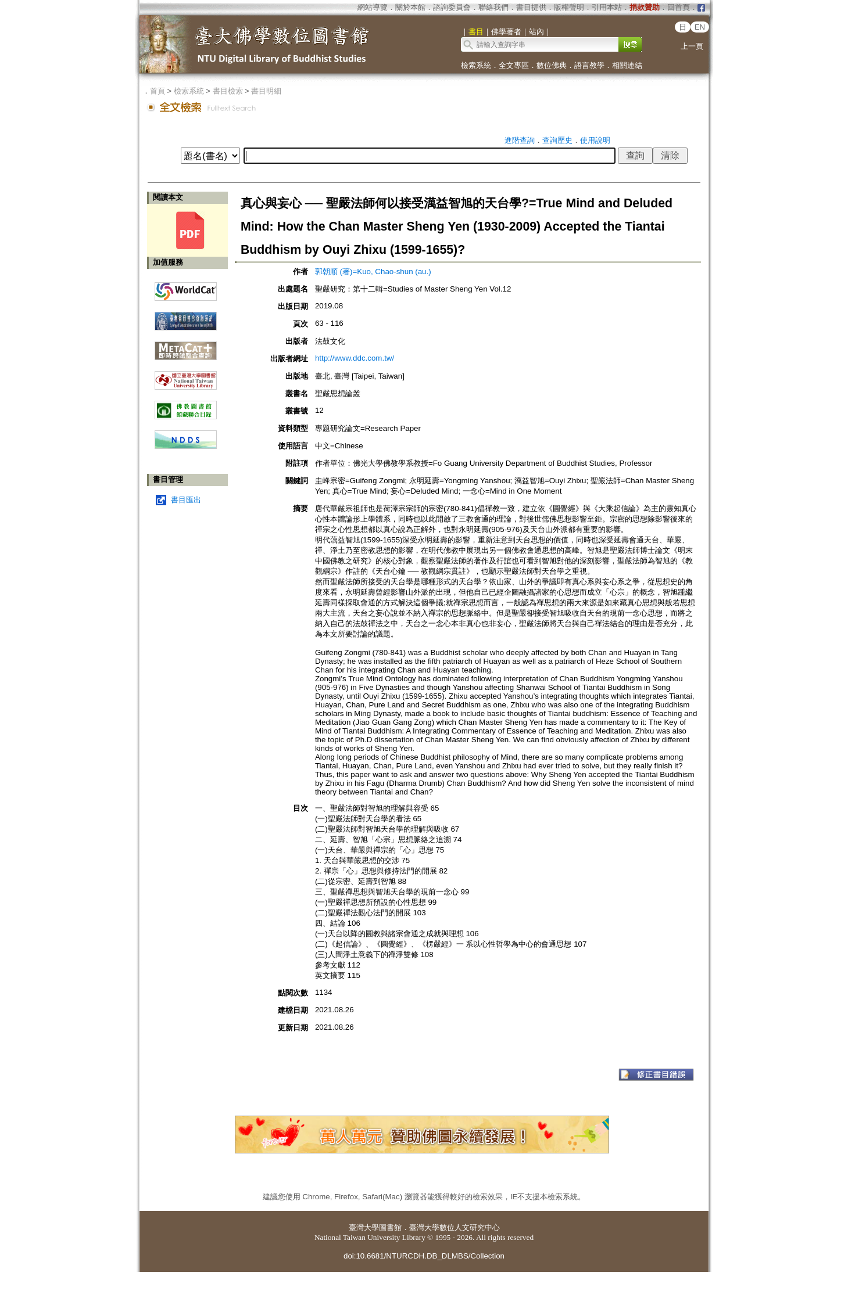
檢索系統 (476, 65)
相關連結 (627, 65)
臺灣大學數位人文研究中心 (454, 1227)
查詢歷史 (557, 140)
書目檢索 (228, 91)
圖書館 (390, 1227)
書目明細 (266, 91)
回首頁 (678, 7)
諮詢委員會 (452, 7)
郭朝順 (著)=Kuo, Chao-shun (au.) (373, 271)
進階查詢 (519, 140)
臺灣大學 (364, 1227)
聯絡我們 (493, 7)
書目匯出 (186, 499)
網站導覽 (372, 7)
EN (700, 27)
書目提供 (531, 7)
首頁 (157, 91)
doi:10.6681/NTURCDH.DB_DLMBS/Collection (424, 1256)
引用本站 (607, 7)
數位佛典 (551, 65)
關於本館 (410, 7)
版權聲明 (569, 7)
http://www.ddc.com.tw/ (354, 358)
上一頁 (692, 46)
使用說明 (595, 140)
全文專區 (514, 65)
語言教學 (589, 65)
